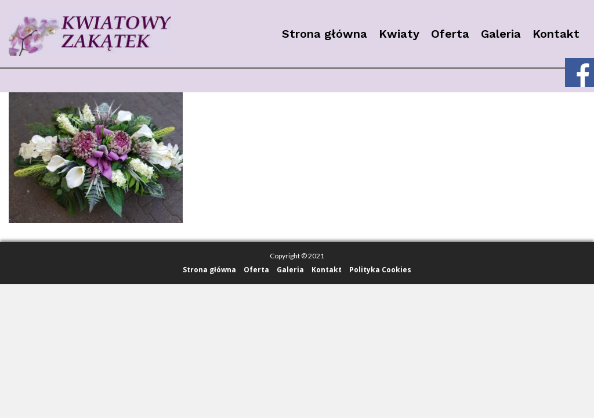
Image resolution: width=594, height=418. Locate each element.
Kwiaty (399, 34)
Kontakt (556, 34)
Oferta (450, 34)
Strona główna (324, 34)
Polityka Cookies (380, 270)
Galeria (501, 34)
